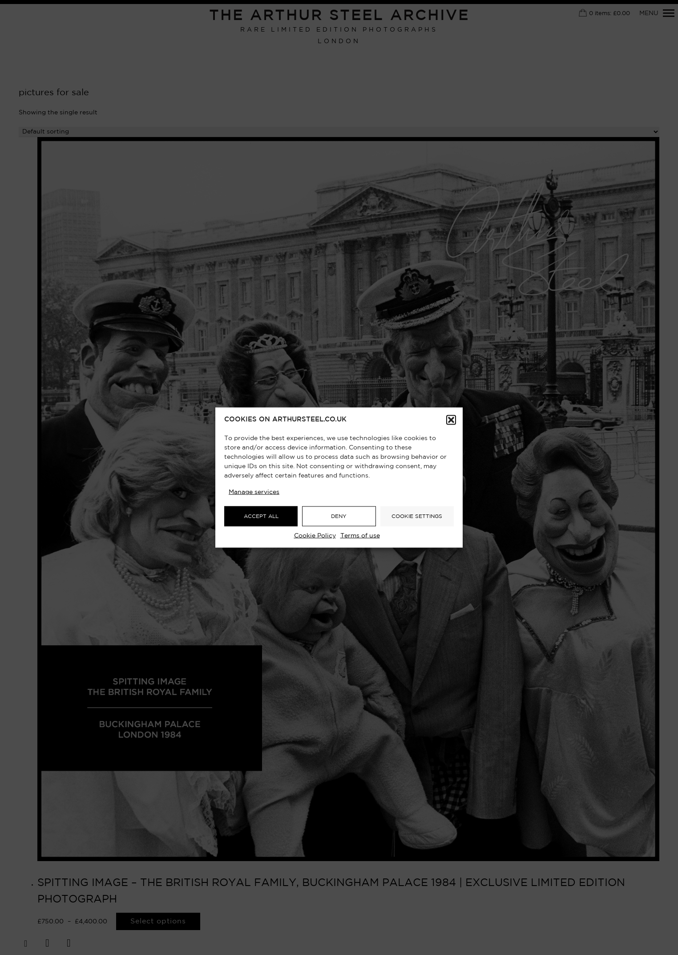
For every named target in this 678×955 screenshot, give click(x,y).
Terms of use (360, 535)
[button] (451, 420)
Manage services (254, 492)
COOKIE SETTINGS (416, 516)
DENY (339, 516)
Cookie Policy (315, 535)
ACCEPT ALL (261, 516)
